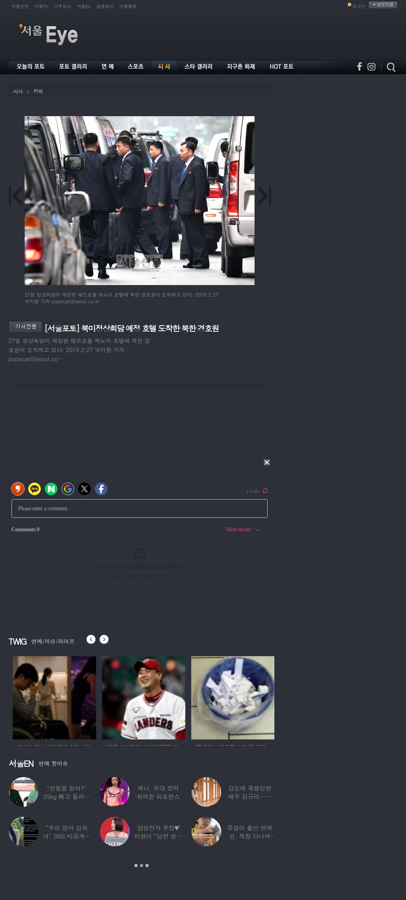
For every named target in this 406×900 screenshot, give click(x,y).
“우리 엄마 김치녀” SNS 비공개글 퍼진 (66, 835)
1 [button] (136, 865)
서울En (84, 6)
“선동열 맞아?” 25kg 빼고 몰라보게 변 (66, 796)
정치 (38, 91)
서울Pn (41, 6)
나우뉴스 (62, 6)
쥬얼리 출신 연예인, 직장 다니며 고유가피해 (249, 835)
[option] (50, 696)
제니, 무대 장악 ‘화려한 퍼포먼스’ (158, 792)
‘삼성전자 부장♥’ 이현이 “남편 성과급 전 (158, 835)
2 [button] (141, 865)
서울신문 (20, 6)
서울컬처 (128, 6)
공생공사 (105, 6)
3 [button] (147, 865)
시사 (18, 91)
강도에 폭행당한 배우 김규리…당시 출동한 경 (249, 796)
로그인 (359, 6)
